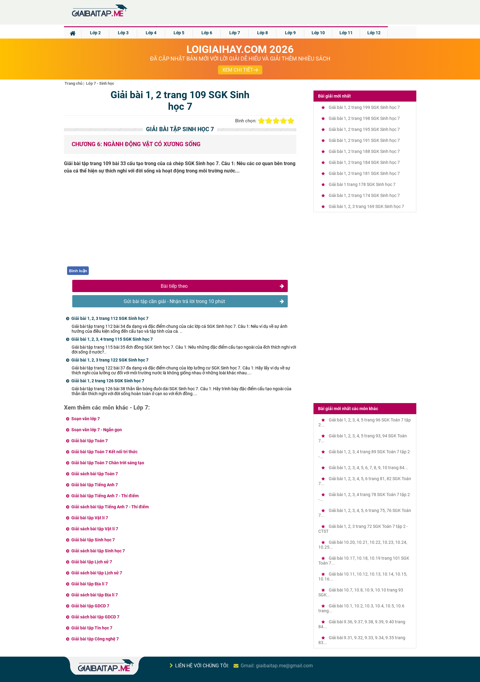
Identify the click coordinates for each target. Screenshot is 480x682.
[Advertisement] (180, 223)
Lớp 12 (374, 32)
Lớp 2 (95, 32)
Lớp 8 (262, 32)
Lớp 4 (151, 32)
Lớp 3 (123, 32)
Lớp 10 (318, 32)
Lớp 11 (346, 32)
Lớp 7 (234, 32)
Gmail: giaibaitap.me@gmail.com (277, 666)
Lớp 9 (290, 32)
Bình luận (78, 271)
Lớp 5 (179, 32)
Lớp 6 (206, 32)
